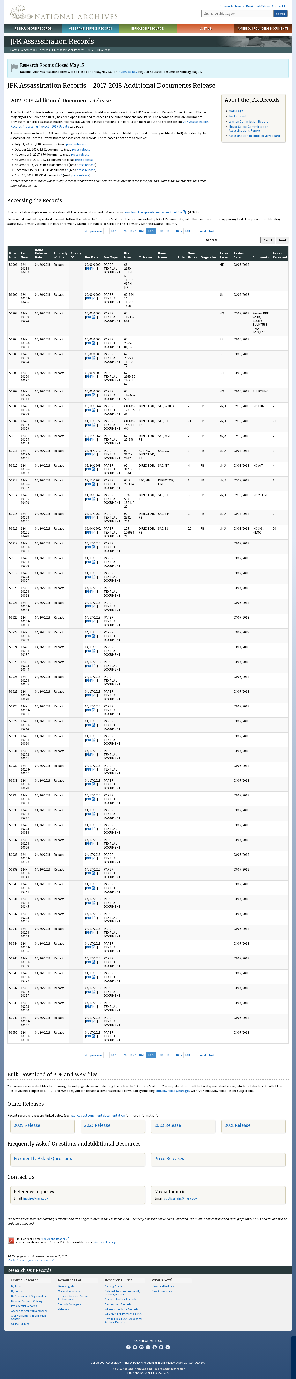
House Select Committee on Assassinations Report (248, 128)
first (84, 231)
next (203, 231)
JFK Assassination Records (68, 50)
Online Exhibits (20, 1324)
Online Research (25, 1280)
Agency (76, 255)
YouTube (154, 1347)
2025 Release (27, 1125)
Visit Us (205, 28)
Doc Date (91, 257)
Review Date (239, 255)
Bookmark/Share (258, 6)
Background (237, 116)
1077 (132, 231)
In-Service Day (127, 72)
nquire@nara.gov (36, 1198)
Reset (282, 240)
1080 (160, 231)
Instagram (141, 1347)
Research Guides (119, 1280)
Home (14, 50)
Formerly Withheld (60, 255)
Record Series (225, 255)
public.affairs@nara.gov (180, 1198)
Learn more (259, 1371)
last (212, 231)
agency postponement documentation (97, 1115)
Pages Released (280, 255)
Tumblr (148, 1347)
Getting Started (114, 1286)
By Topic (16, 1286)
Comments (260, 257)
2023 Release (97, 1125)
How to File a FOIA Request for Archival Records (123, 1320)
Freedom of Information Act (159, 1362)
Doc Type (111, 257)
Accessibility (114, 1362)
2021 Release (237, 1125)
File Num (127, 255)
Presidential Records (24, 1306)
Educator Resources (148, 28)
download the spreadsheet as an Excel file (153, 212)
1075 (114, 231)
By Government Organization (29, 1296)
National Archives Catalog (27, 1301)
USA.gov (200, 1362)
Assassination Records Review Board (254, 135)
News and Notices (163, 1286)
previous (96, 231)
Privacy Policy (132, 1362)
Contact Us (280, 6)
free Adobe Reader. (55, 1239)
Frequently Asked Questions (43, 1158)
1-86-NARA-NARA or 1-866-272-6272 (148, 1373)
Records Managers (69, 1304)
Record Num (26, 255)
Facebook (128, 1347)
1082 (179, 231)
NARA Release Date (41, 253)
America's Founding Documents (263, 28)
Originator (208, 257)
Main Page (236, 111)
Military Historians (69, 1291)
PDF (89, 268)
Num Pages (192, 255)
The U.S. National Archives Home (63, 12)
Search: (211, 240)
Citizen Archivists (232, 6)
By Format (17, 1291)
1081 (169, 231)
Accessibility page (105, 1242)
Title (181, 257)
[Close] (291, 1340)
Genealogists (66, 1286)
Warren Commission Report (248, 121)
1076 (123, 231)
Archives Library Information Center (28, 1317)
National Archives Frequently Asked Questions (122, 1292)
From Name (162, 255)
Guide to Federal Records (120, 1299)
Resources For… (71, 1280)
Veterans (63, 1309)
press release (75, 144)
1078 (142, 231)
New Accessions (162, 1291)
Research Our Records (33, 28)
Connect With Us (148, 1341)
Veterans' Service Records (90, 28)
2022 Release (167, 1125)
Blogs (161, 1347)
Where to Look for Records (121, 1309)
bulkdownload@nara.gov (172, 1091)
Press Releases (169, 1158)
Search (280, 13)
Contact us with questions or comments (31, 1260)
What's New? (162, 1280)
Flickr (167, 1347)
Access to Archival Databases (29, 1311)
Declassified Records (118, 1304)
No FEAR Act (185, 1362)
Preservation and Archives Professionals (74, 1297)
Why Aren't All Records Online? (123, 1314)
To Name (145, 257)
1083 (188, 231)
